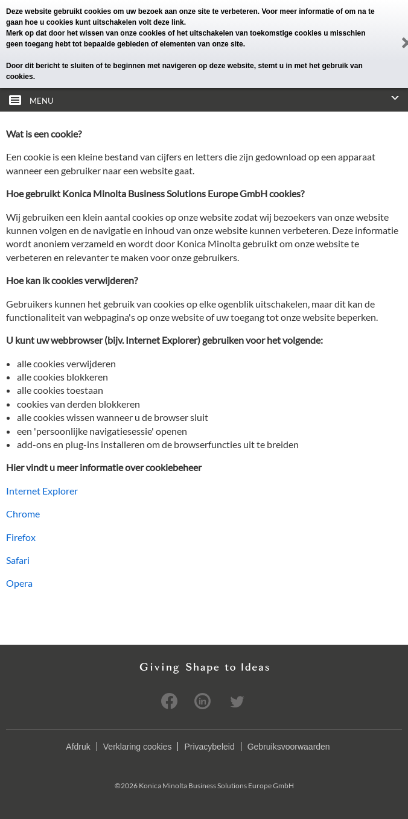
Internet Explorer (42, 490)
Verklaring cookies (137, 746)
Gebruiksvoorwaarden (288, 746)
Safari (18, 560)
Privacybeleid (209, 746)
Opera (19, 583)
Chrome (23, 513)
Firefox (21, 537)
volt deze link (160, 22)
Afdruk (78, 746)
